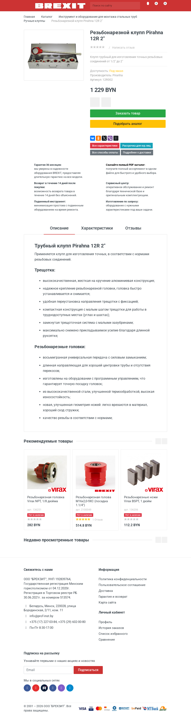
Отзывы (133, 228)
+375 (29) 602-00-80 (72, 622)
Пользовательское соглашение (122, 585)
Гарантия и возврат (113, 597)
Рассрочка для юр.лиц (136, 145)
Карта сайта (107, 602)
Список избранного (113, 634)
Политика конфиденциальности (123, 579)
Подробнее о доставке (137, 152)
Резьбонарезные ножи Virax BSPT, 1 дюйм (141, 499)
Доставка (106, 591)
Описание (59, 228)
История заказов (111, 628)
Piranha (118, 75)
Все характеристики (104, 145)
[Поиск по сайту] (115, 5)
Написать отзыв (123, 47)
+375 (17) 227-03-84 (43, 622)
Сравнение (107, 639)
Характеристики (97, 228)
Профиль (105, 622)
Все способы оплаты (105, 152)
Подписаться (88, 670)
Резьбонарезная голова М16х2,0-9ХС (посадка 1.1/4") (93, 501)
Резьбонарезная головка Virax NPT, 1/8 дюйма (45, 499)
